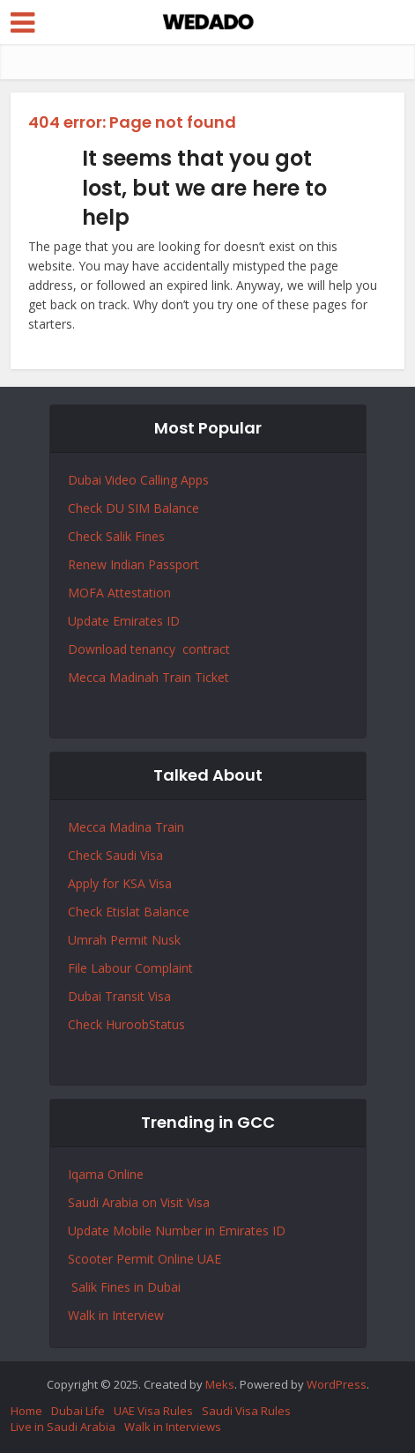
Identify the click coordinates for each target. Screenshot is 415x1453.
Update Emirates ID (124, 620)
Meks (219, 1384)
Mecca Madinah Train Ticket (148, 677)
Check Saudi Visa (115, 855)
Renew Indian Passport (133, 564)
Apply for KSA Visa (120, 883)
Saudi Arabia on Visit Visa (139, 1202)
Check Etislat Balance (128, 911)
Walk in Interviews (172, 1426)
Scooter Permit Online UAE (144, 1258)
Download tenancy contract (150, 649)
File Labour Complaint (130, 968)
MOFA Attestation (119, 592)
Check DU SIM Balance (133, 508)
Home (26, 1411)
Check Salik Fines (116, 536)
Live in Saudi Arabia (63, 1426)
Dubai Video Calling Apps (138, 479)
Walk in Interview (116, 1315)
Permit (131, 939)
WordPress (337, 1384)
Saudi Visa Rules (246, 1411)
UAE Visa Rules (153, 1411)
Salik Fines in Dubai (124, 1287)
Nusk (166, 939)
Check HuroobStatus (126, 1024)
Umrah (89, 939)
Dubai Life (78, 1411)
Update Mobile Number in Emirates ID (176, 1230)
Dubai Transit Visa (119, 996)
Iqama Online (106, 1174)
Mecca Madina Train (126, 827)
